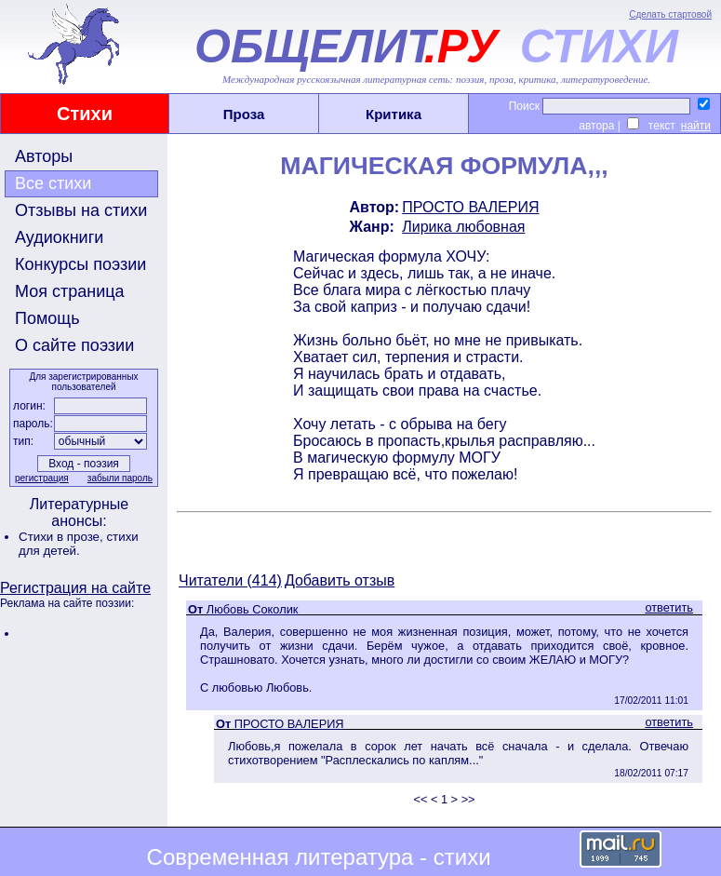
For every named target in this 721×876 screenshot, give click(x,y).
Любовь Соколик (253, 609)
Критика (393, 114)
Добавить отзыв (339, 580)
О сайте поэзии (74, 345)
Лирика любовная (463, 227)
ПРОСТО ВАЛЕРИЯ (470, 207)
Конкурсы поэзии (80, 264)
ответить (669, 607)
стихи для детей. (79, 544)
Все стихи (53, 183)
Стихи (85, 113)
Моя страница (70, 291)
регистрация (42, 478)
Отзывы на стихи (81, 210)
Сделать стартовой (670, 14)
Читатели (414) (230, 580)
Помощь (47, 318)
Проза (244, 114)
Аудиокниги (59, 237)
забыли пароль (120, 478)
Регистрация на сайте (75, 588)
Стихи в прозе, (62, 537)
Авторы (44, 156)
